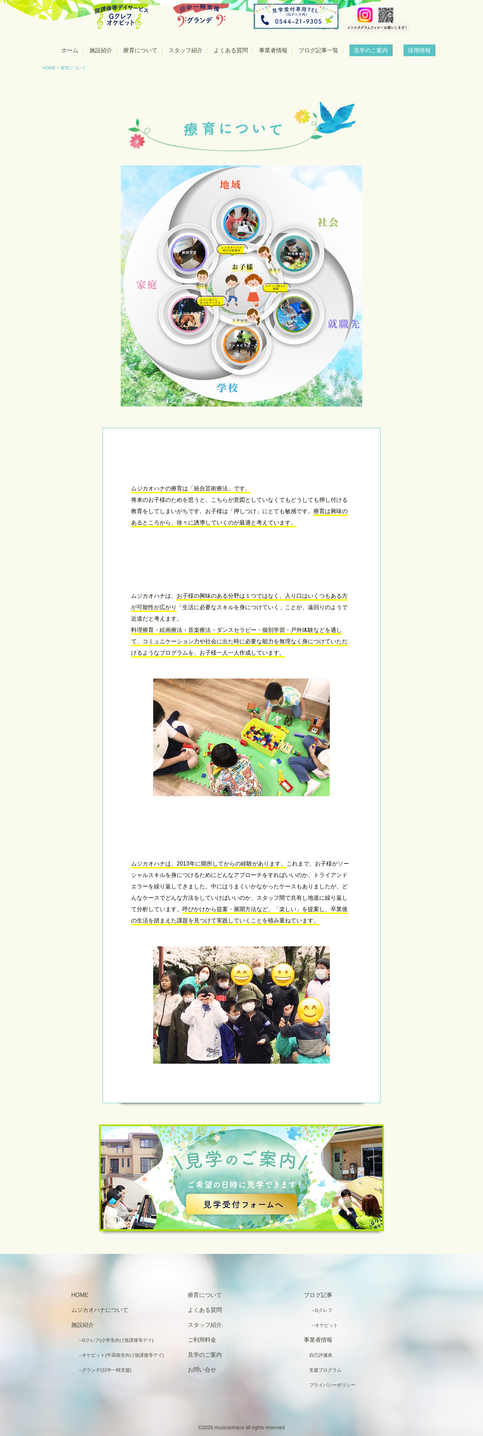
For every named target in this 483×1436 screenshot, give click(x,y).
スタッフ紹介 (185, 50)
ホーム (69, 50)
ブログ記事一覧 (318, 50)
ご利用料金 (202, 1340)
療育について (140, 50)
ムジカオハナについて (99, 1310)
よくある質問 (231, 50)
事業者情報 (273, 50)
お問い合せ (202, 1370)
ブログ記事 (318, 1295)
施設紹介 (100, 50)
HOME (49, 67)
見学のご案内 (371, 50)
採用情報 (419, 50)
